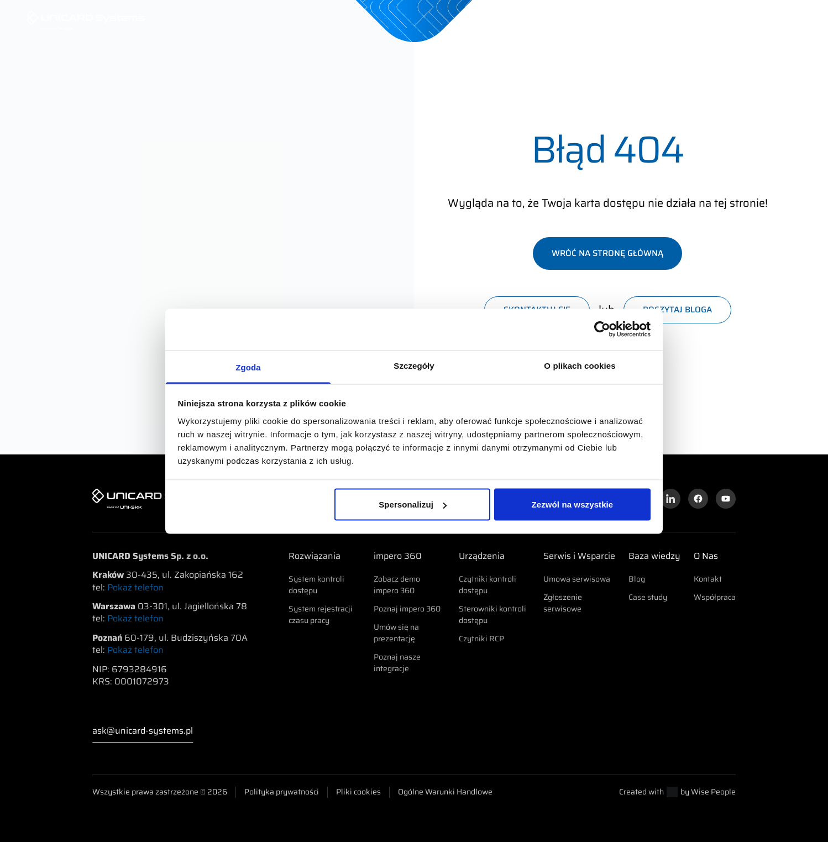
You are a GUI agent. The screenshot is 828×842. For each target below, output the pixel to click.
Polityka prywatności (281, 792)
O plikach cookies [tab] (579, 365)
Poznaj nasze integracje (397, 662)
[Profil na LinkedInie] (670, 499)
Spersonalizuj (413, 504)
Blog (636, 579)
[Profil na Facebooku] (698, 499)
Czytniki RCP (481, 638)
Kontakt (708, 579)
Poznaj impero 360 (407, 609)
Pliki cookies (358, 792)
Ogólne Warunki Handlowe (445, 792)
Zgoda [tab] (248, 367)
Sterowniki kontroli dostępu (492, 614)
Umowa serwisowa (576, 579)
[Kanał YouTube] (726, 499)
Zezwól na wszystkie (573, 504)
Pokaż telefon (135, 587)
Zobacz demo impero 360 (397, 585)
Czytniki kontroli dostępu (487, 585)
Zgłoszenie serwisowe (562, 603)
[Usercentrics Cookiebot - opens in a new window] (602, 329)
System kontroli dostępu (316, 585)
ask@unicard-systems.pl (142, 731)
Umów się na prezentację (396, 633)
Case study (647, 597)
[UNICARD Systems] (86, 20)
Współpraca (715, 597)
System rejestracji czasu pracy (321, 614)
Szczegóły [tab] (414, 365)
